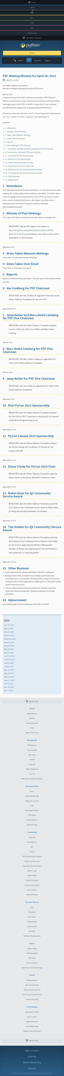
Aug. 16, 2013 (9, 670)
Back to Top (32, 701)
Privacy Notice (48, 1073)
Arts (32, 907)
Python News (32, 949)
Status (32, 1068)
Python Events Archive (32, 990)
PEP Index (32, 815)
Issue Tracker (32, 1017)
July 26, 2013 (9, 666)
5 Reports (9, 142)
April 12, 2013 (9, 642)
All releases (32, 745)
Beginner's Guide (32, 801)
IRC (32, 847)
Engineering (32, 922)
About (32, 708)
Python (32, 8)
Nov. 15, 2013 (9, 687)
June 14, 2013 (9, 656)
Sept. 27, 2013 (9, 680)
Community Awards (32, 885)
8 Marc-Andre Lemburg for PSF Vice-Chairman (22, 152)
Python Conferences (32, 861)
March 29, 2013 (9, 639)
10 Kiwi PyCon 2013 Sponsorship (17, 159)
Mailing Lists (32, 842)
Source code (32, 750)
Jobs (32, 28)
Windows (32, 755)
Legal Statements (41, 1073)
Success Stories (32, 902)
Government (32, 926)
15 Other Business (12, 176)
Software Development (32, 936)
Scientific (32, 931)
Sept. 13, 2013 (9, 677)
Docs (32, 18)
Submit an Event (32, 999)
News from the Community (32, 968)
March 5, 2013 (9, 635)
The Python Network (32, 38)
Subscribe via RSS (11, 80)
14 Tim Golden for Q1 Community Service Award (23, 173)
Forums (32, 852)
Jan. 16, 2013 (9, 625)
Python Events (32, 980)
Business (32, 912)
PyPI (32, 23)
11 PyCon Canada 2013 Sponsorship (19, 163)
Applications (32, 714)
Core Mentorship (32, 1026)
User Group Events (32, 985)
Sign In (47, 61)
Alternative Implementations (32, 779)
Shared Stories (32, 895)
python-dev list (32, 1022)
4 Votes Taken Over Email (15, 138)
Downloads (32, 740)
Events (32, 975)
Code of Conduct (32, 880)
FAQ (32, 806)
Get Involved (32, 890)
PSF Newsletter (32, 953)
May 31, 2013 (9, 653)
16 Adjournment (11, 180)
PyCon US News (32, 963)
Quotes (32, 718)
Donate (32, 53)
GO (29, 60)
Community (32, 33)
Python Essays (32, 825)
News (32, 943)
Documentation (32, 786)
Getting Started (32, 723)
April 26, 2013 (9, 646)
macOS (32, 760)
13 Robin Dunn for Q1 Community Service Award (23, 169)
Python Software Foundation (29, 1073)
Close (32, 2)
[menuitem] (32, 625)
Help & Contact (32, 1050)
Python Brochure (32, 733)
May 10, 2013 (9, 649)
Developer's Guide (32, 1012)
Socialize (37, 61)
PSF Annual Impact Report (32, 856)
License (32, 774)
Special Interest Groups (32, 866)
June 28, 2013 (9, 660)
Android (32, 764)
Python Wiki (32, 876)
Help (32, 728)
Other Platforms (32, 769)
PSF (32, 13)
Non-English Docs (32, 810)
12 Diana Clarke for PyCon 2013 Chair (19, 166)
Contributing (32, 1007)
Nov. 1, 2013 (8, 684)
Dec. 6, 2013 (8, 691)
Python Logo (32, 871)
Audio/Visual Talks (32, 796)
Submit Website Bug (32, 1062)
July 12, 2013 (9, 663)
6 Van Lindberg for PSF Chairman (18, 145)
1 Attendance (10, 128)
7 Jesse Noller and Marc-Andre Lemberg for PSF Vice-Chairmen (29, 149)
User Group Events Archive (32, 995)
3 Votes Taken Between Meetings (17, 135)
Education (32, 917)
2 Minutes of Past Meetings (15, 132)
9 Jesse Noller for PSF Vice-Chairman (19, 156)
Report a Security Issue (32, 1031)
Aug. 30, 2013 (9, 673)
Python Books (32, 820)
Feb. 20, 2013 (9, 632)
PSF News (32, 958)
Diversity (32, 837)
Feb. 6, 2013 (8, 629)
